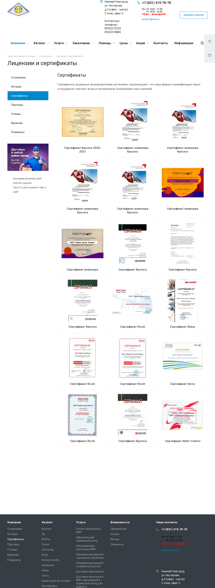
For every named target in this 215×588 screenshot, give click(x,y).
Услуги (60, 43)
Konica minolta (50, 559)
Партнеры (17, 104)
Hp (43, 534)
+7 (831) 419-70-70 (156, 3)
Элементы (117, 544)
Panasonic (48, 565)
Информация (183, 43)
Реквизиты (17, 132)
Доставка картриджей (90, 571)
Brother (46, 539)
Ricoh (45, 554)
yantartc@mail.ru (151, 19)
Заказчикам (82, 43)
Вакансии (17, 123)
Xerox (45, 575)
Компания (20, 43)
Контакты (161, 43)
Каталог (41, 43)
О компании (18, 77)
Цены (125, 43)
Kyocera (46, 528)
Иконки (115, 539)
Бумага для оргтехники (56, 580)
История (16, 86)
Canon (45, 544)
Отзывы (16, 113)
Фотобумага (49, 585)
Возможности (120, 522)
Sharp (45, 570)
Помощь (107, 43)
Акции (142, 43)
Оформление (119, 528)
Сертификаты (19, 95)
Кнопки (115, 534)
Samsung (47, 549)
